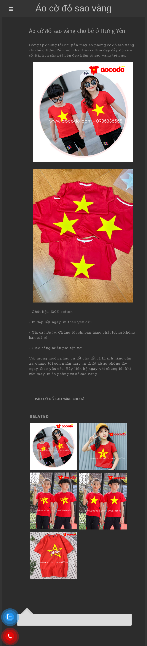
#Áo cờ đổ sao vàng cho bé (60, 399)
